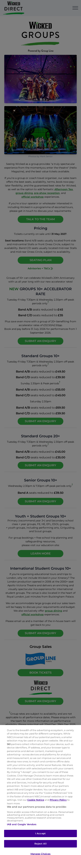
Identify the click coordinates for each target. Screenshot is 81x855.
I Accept (40, 836)
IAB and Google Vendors (22, 827)
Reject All (40, 846)
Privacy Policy (58, 802)
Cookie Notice (35, 802)
